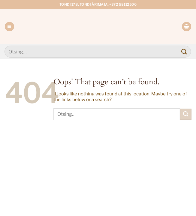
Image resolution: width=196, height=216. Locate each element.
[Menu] (9, 26)
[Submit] (184, 51)
